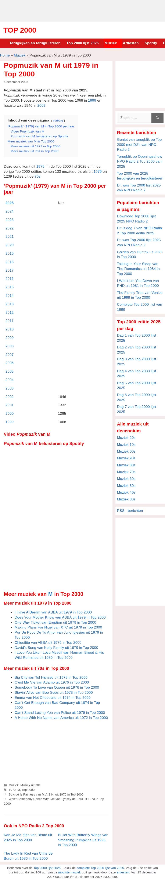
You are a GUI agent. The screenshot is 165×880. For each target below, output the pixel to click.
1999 (92, 100)
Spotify (151, 43)
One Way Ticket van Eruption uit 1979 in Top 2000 (55, 622)
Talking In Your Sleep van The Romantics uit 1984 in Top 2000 (138, 269)
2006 (10, 363)
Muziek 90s (126, 458)
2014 (10, 296)
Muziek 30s (126, 499)
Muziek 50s (126, 486)
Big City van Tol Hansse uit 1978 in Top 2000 (51, 678)
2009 (10, 338)
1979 (40, 166)
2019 (10, 253)
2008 (10, 346)
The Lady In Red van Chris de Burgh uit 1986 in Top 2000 (28, 856)
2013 (10, 304)
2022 (10, 228)
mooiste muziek (69, 872)
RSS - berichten (130, 511)
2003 (10, 388)
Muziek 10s (126, 445)
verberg (58, 120)
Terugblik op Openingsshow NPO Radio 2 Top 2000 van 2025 (139, 162)
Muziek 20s (126, 438)
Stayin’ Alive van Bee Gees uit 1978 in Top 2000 (54, 693)
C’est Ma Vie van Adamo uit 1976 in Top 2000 (52, 682)
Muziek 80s (126, 465)
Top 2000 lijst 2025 (83, 43)
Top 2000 (19, 30)
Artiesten (131, 43)
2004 (10, 380)
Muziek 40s (126, 492)
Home (5, 55)
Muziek (111, 43)
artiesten (123, 872)
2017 (10, 270)
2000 (10, 414)
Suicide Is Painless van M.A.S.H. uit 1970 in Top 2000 (46, 794)
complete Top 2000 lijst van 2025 (100, 868)
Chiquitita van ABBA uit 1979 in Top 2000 (48, 643)
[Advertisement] (83, 10)
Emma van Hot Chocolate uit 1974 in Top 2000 (53, 698)
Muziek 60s (126, 479)
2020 (10, 245)
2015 (10, 287)
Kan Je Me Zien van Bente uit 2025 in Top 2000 (28, 837)
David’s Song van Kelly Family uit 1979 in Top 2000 (56, 648)
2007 (10, 355)
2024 (10, 211)
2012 (10, 313)
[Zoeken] (157, 118)
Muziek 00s (126, 451)
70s (37, 176)
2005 (10, 371)
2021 (10, 237)
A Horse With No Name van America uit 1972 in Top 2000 (61, 718)
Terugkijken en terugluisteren (35, 43)
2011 (10, 321)
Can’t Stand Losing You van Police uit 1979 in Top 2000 (60, 713)
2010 (10, 329)
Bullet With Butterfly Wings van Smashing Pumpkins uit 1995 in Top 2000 (83, 840)
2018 (10, 262)
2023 (10, 220)
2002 (41, 106)
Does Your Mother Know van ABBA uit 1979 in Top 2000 (60, 617)
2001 (10, 405)
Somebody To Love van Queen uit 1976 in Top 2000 (57, 687)
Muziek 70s (126, 472)
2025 (10, 203)
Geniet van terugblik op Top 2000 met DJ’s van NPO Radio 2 (139, 145)
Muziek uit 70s (30, 785)
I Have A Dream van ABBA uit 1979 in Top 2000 (53, 612)
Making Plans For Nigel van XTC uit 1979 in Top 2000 (58, 627)
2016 (10, 279)
